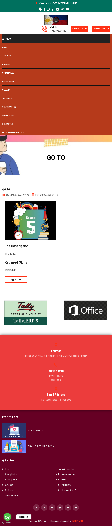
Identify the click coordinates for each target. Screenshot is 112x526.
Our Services (8, 73)
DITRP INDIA (77, 521)
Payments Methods (65, 474)
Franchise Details (11, 495)
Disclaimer (62, 479)
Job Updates (7, 98)
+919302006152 (55, 29)
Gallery (6, 90)
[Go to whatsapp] (7, 517)
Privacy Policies (10, 474)
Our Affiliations (63, 485)
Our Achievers (9, 81)
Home (4, 47)
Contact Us (7, 124)
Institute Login (100, 29)
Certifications (9, 107)
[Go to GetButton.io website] (7, 523)
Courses (6, 64)
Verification (8, 115)
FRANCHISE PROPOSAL (41, 446)
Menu (6, 38)
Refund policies (10, 479)
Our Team (7, 490)
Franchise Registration (13, 132)
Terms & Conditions (66, 469)
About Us (6, 56)
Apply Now (16, 279)
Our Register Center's (66, 490)
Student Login (77, 29)
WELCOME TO (36, 430)
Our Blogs (7, 485)
